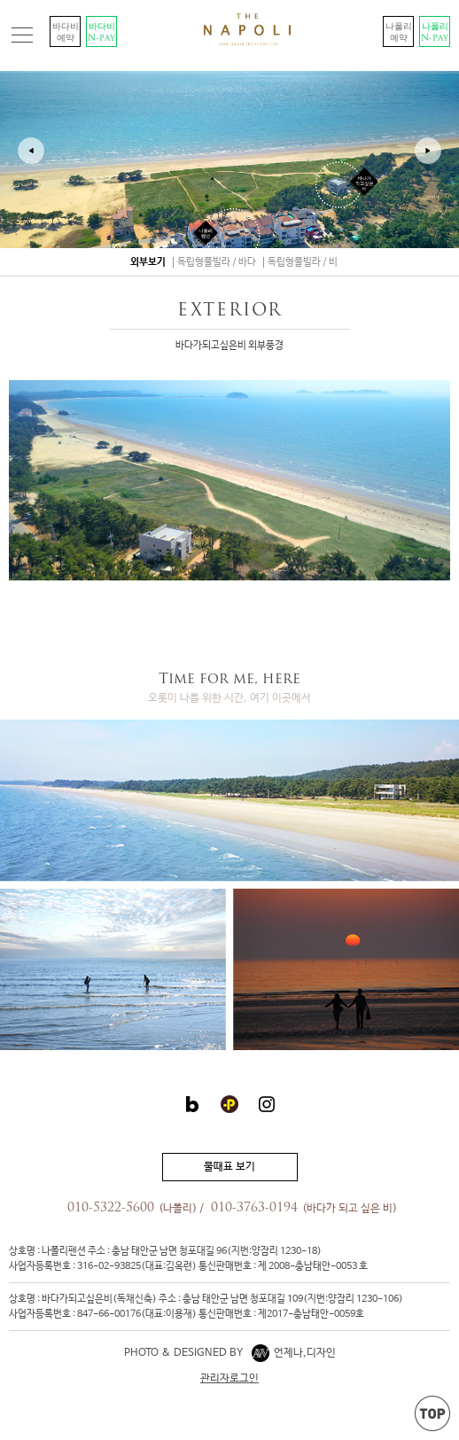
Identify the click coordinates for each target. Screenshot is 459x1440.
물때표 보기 (229, 1167)
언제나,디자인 (294, 1353)
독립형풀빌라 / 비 (303, 262)
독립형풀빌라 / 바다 (216, 262)
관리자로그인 (229, 1379)
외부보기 (148, 262)
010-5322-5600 (110, 1208)
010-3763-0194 (254, 1208)
